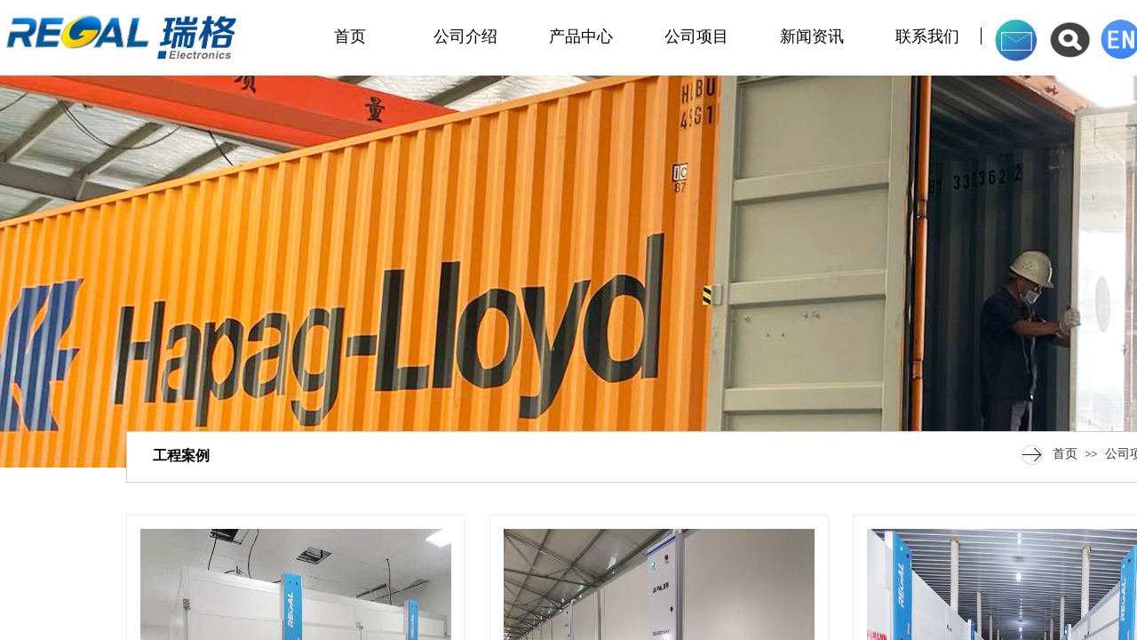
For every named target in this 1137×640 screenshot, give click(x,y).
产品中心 (581, 36)
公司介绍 (465, 36)
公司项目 (696, 36)
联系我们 (927, 36)
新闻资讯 (812, 36)
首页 (350, 36)
